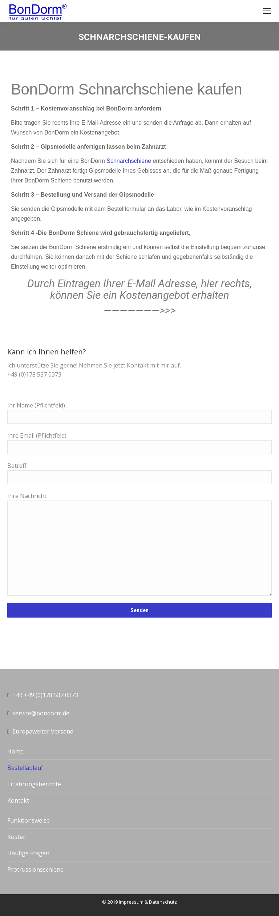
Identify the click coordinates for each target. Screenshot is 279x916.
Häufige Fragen (28, 853)
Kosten (17, 837)
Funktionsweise (28, 820)
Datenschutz (163, 902)
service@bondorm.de (40, 713)
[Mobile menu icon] (267, 11)
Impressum (131, 902)
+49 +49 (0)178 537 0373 (45, 695)
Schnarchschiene (128, 161)
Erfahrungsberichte (34, 784)
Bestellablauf (25, 768)
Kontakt (18, 800)
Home (15, 751)
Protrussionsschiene (35, 869)
